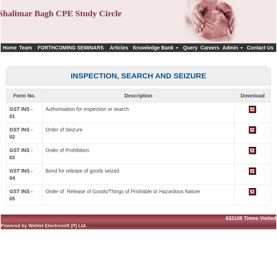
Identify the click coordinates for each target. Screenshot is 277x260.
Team (25, 48)
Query (190, 48)
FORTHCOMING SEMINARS (71, 48)
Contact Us (260, 48)
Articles (119, 48)
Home (10, 48)
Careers (210, 48)
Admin (233, 48)
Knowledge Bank (156, 48)
